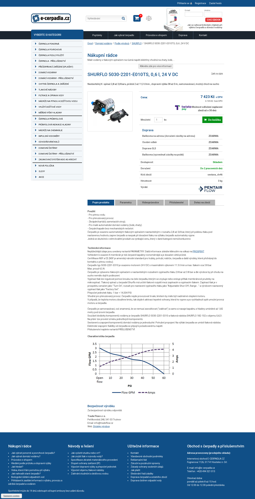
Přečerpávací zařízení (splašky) (56, 67)
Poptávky (97, 35)
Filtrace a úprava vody (51, 95)
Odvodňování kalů (49, 142)
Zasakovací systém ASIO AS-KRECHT (58, 159)
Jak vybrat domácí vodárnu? (25, 456)
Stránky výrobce (101, 426)
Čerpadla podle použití (51, 55)
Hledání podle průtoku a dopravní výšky (31, 463)
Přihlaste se (183, 3)
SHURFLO (137, 43)
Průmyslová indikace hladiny (55, 124)
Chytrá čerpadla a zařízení (54, 84)
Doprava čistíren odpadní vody (146, 480)
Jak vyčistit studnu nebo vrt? (85, 453)
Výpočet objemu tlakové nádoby (87, 470)
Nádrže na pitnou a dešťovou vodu (58, 101)
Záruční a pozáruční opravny (145, 463)
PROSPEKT (198, 251)
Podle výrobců (122, 43)
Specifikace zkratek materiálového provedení (94, 460)
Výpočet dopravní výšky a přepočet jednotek (93, 466)
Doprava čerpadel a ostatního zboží (149, 477)
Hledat (123, 18)
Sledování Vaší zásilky (142, 473)
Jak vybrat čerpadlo (124, 35)
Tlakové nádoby (47, 89)
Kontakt (203, 35)
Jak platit (135, 470)
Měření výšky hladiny (50, 112)
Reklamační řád (139, 460)
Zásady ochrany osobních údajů (147, 466)
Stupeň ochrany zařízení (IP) (85, 463)
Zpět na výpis (217, 74)
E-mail (187, 10)
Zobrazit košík (137, 18)
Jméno (207, 10)
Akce (41, 177)
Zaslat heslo (215, 3)
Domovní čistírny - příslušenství (56, 154)
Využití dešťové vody (50, 107)
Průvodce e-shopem (156, 35)
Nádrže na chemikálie (50, 130)
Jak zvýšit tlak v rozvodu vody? (87, 456)
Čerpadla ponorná (49, 44)
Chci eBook (213, 20)
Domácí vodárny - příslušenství (56, 78)
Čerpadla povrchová (50, 49)
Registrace (200, 3)
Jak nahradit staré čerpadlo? (26, 473)
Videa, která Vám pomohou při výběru (30, 470)
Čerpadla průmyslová (51, 119)
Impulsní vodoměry (49, 136)
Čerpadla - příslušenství (52, 61)
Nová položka (46, 165)
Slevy (42, 171)
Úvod (90, 43)
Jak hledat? (17, 466)
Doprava (183, 35)
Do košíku (214, 119)
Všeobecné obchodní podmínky (147, 456)
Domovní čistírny (48, 148)
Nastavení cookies (11, 496)
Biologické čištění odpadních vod (27, 477)
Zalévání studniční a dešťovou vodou (89, 473)
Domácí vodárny (48, 72)
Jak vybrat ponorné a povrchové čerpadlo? (33, 453)
